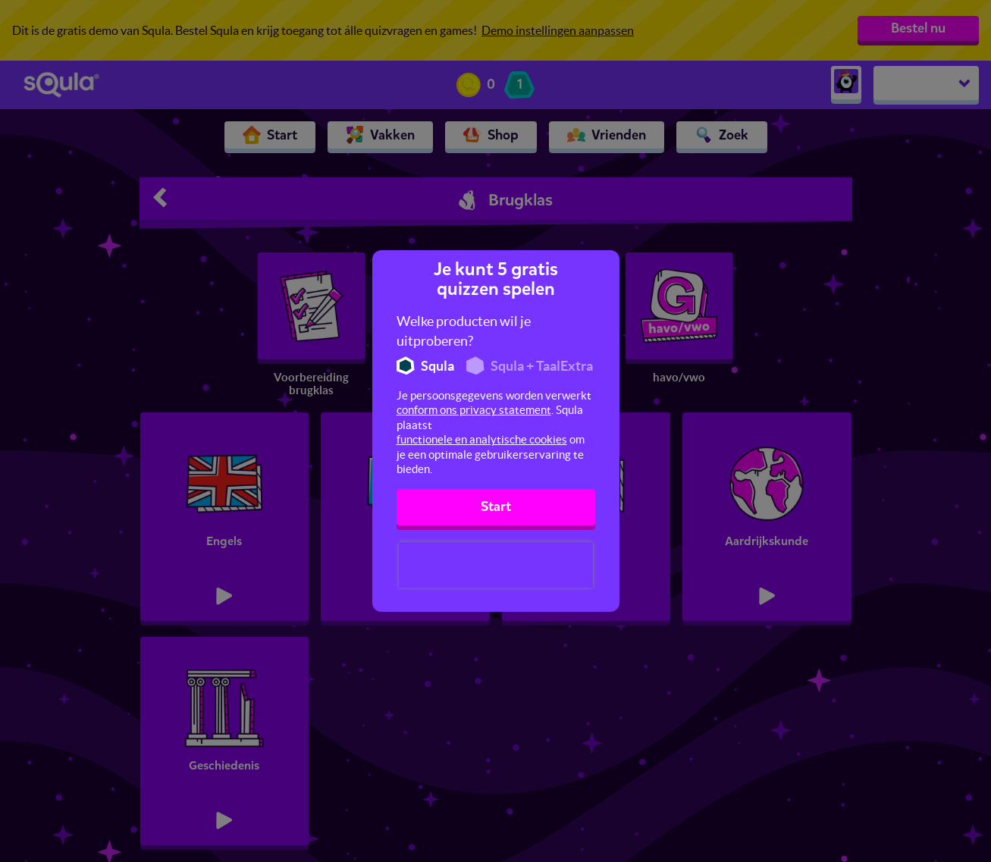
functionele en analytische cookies (482, 439)
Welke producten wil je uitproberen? (464, 331)
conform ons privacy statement (474, 409)
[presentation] (496, 565)
